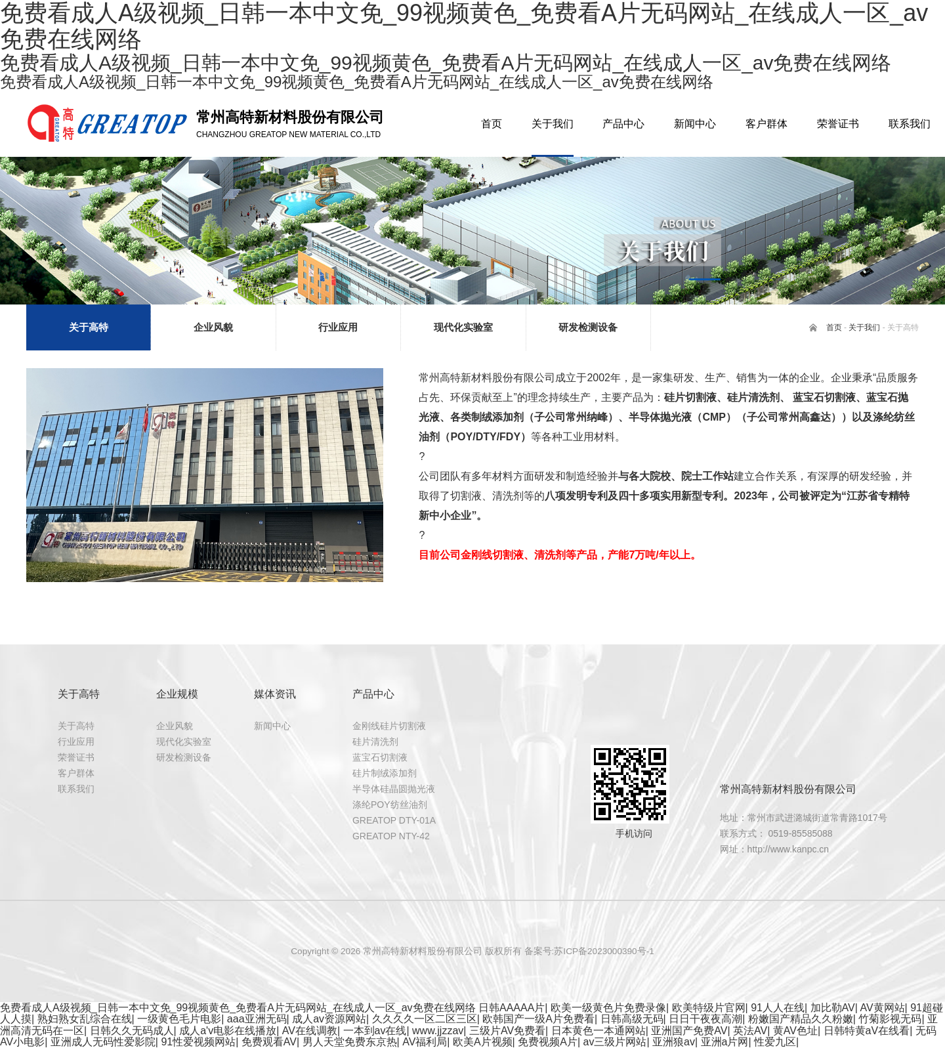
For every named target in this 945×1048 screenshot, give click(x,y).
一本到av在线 (375, 1030)
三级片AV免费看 (507, 1030)
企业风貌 (174, 726)
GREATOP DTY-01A (394, 820)
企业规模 (177, 694)
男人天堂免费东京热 (350, 1041)
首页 (834, 327)
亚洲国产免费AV (689, 1030)
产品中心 (373, 694)
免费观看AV (269, 1041)
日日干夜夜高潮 (705, 1018)
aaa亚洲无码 (257, 1018)
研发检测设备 (183, 757)
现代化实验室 (183, 741)
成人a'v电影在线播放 (227, 1030)
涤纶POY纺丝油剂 (389, 804)
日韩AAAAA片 (511, 1007)
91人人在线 (778, 1007)
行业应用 (76, 741)
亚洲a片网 (725, 1041)
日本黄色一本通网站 (598, 1030)
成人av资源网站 (329, 1018)
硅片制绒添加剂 (384, 773)
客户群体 (76, 773)
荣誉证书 (76, 757)
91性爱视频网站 (198, 1041)
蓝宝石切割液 (380, 757)
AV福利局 (424, 1041)
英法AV (750, 1030)
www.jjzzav (437, 1030)
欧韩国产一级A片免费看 (538, 1018)
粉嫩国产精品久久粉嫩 (800, 1018)
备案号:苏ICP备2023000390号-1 (589, 951)
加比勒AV (832, 1007)
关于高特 (79, 694)
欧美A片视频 (483, 1041)
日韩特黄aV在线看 (867, 1030)
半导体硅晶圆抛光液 (393, 789)
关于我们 (864, 327)
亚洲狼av (673, 1041)
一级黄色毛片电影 (179, 1018)
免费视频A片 (548, 1041)
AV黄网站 (882, 1007)
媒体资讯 (275, 694)
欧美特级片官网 (709, 1007)
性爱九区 (775, 1041)
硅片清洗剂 (375, 741)
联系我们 (76, 789)
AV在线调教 (309, 1030)
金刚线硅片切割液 (389, 726)
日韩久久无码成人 (132, 1030)
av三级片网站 (614, 1041)
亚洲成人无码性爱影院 (103, 1041)
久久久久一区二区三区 (424, 1018)
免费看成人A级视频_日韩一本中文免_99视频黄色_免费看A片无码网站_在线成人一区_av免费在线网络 (238, 1007)
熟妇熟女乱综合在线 (84, 1018)
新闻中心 (272, 726)
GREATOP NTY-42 (391, 836)
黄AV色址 (795, 1030)
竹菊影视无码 (889, 1018)
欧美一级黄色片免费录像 (608, 1007)
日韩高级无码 (631, 1018)
